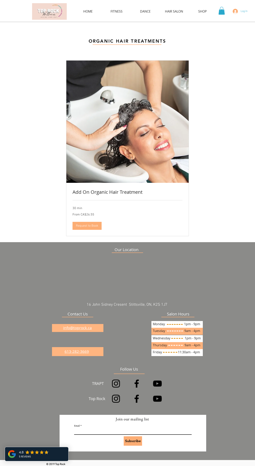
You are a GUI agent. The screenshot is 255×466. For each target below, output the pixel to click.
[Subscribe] (133, 441)
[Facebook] (136, 383)
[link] (127, 192)
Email (77, 426)
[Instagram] (116, 383)
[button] (221, 11)
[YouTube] (157, 383)
